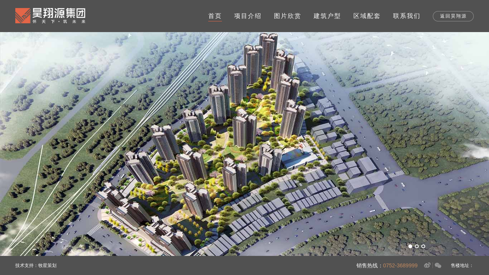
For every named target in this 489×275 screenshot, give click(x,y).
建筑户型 (327, 16)
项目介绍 (248, 16)
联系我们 (407, 16)
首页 (215, 16)
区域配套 (367, 16)
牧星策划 (47, 265)
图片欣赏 (287, 16)
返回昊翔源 (453, 16)
